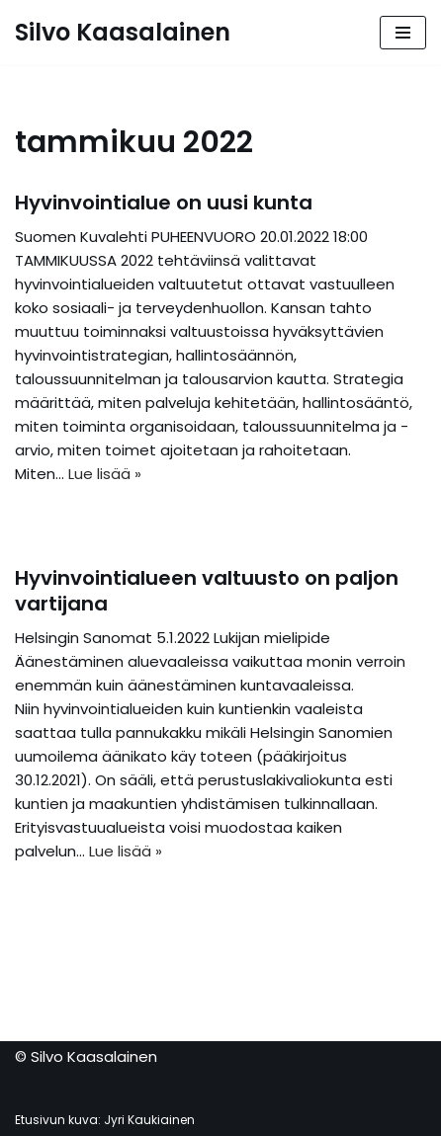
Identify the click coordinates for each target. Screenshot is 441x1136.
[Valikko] (403, 32)
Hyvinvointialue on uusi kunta (163, 202)
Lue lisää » (104, 473)
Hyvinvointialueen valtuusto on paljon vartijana (206, 590)
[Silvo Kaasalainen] (122, 32)
